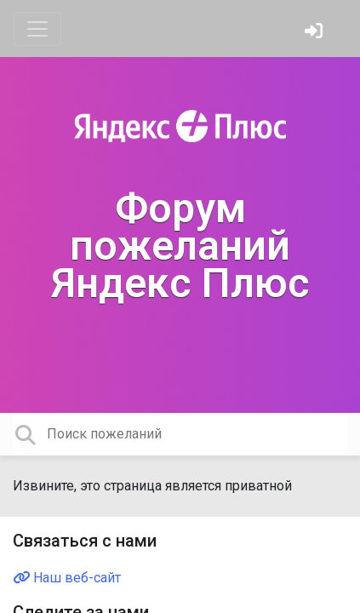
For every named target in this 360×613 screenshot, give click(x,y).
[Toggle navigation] (37, 29)
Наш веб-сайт (67, 578)
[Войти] (316, 32)
